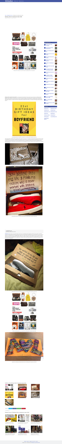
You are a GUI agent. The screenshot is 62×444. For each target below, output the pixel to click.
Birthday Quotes (46, 116)
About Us (37, 441)
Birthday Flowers (53, 110)
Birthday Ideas (53, 113)
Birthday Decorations (54, 108)
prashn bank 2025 (38, 442)
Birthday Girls (46, 113)
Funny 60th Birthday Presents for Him (23, 422)
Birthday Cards (46, 108)
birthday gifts (7, 410)
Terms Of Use (33, 441)
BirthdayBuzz (9, 1)
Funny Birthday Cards (54, 116)
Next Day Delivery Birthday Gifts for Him (36, 422)
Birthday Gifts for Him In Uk (50, 84)
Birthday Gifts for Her (47, 111)
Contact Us (27, 441)
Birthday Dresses (46, 110)
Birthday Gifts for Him (8, 423)
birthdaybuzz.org (7, 233)
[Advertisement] (31, 9)
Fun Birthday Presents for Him (9, 422)
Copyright (30, 441)
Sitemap (25, 441)
